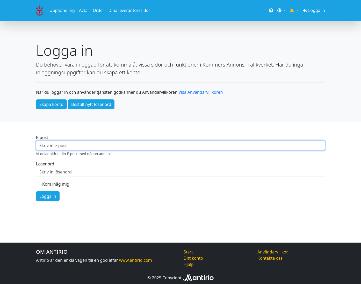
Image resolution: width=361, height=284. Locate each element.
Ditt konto (193, 258)
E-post (42, 137)
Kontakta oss (270, 258)
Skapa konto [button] (51, 104)
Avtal (84, 10)
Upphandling (62, 10)
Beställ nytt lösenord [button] (91, 104)
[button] (281, 10)
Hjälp (189, 264)
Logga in (314, 10)
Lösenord (45, 164)
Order (98, 10)
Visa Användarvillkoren (200, 92)
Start (188, 252)
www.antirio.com (135, 260)
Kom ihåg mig (55, 184)
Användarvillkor (272, 252)
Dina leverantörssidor (129, 10)
